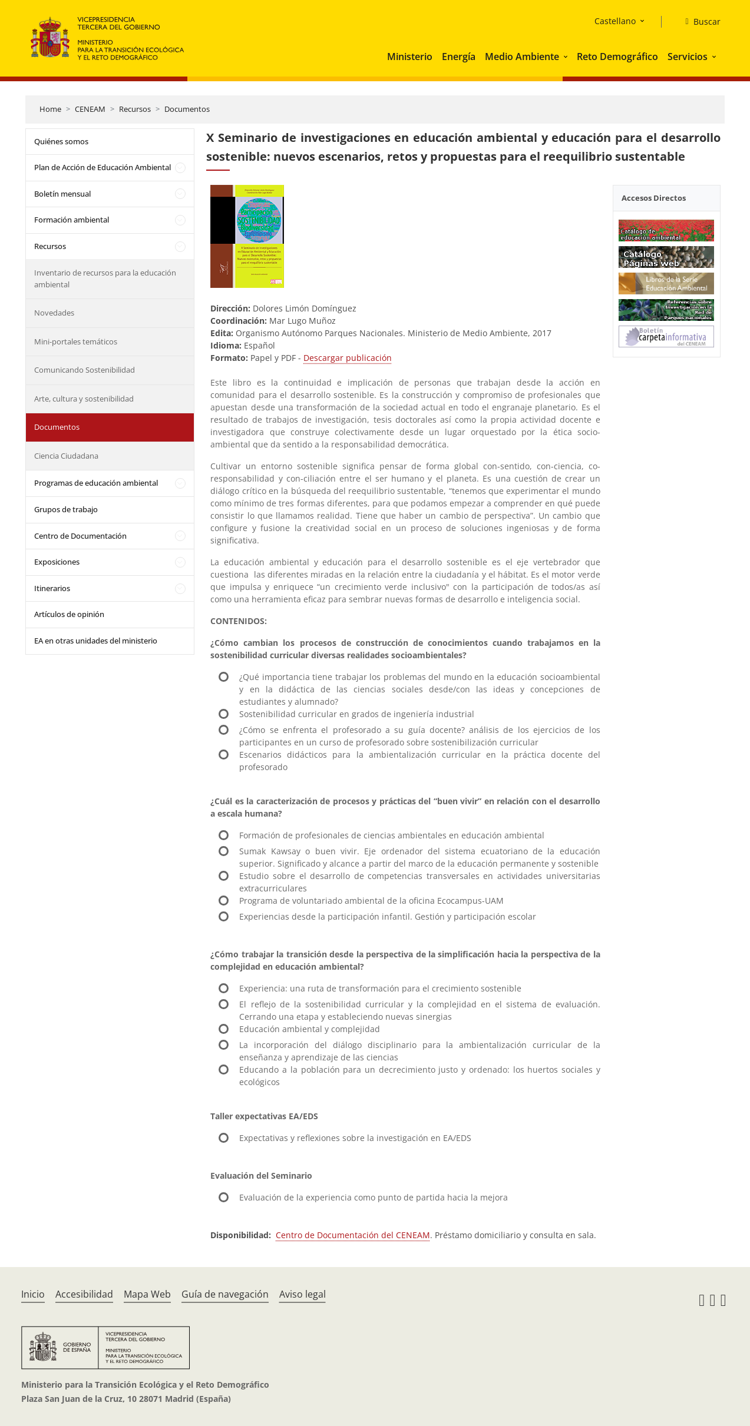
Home (50, 109)
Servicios (688, 56)
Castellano (615, 20)
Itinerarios (52, 588)
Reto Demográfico (617, 56)
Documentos (187, 109)
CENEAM (90, 109)
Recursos (135, 109)
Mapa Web (147, 1294)
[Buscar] (698, 22)
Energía (458, 56)
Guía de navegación (225, 1294)
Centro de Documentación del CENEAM (353, 1235)
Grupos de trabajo (66, 509)
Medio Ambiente (522, 56)
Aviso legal (302, 1294)
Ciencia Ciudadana (66, 455)
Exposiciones (57, 561)
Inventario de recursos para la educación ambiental (105, 278)
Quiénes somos (61, 141)
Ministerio (409, 56)
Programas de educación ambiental (96, 482)
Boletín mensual (62, 193)
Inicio (33, 1294)
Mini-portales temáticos (75, 341)
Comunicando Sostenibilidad (84, 369)
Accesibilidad (84, 1294)
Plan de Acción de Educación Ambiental (102, 167)
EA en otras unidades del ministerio (95, 640)
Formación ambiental (71, 219)
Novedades (54, 312)
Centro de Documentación (80, 535)
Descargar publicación (347, 357)
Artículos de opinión (69, 614)
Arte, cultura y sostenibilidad (84, 398)
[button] (566, 56)
